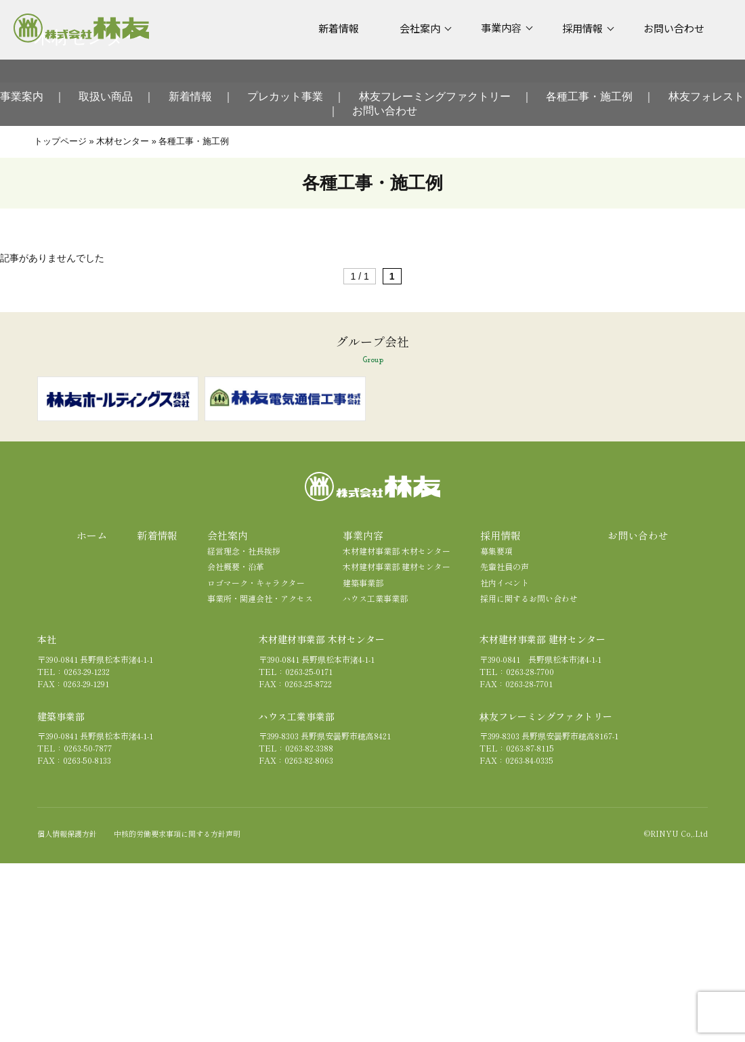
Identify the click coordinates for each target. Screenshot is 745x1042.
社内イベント (504, 582)
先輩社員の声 (504, 566)
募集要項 (496, 551)
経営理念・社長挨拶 (243, 551)
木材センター (122, 141)
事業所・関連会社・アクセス (260, 598)
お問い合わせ (384, 110)
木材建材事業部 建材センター (396, 566)
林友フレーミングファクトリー (435, 96)
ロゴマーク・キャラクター (256, 582)
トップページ (60, 141)
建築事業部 (363, 582)
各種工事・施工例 (589, 96)
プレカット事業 (285, 96)
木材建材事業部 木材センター (396, 551)
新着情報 (190, 96)
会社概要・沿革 (235, 566)
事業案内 (21, 96)
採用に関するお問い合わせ (529, 598)
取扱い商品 (106, 96)
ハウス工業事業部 (375, 598)
